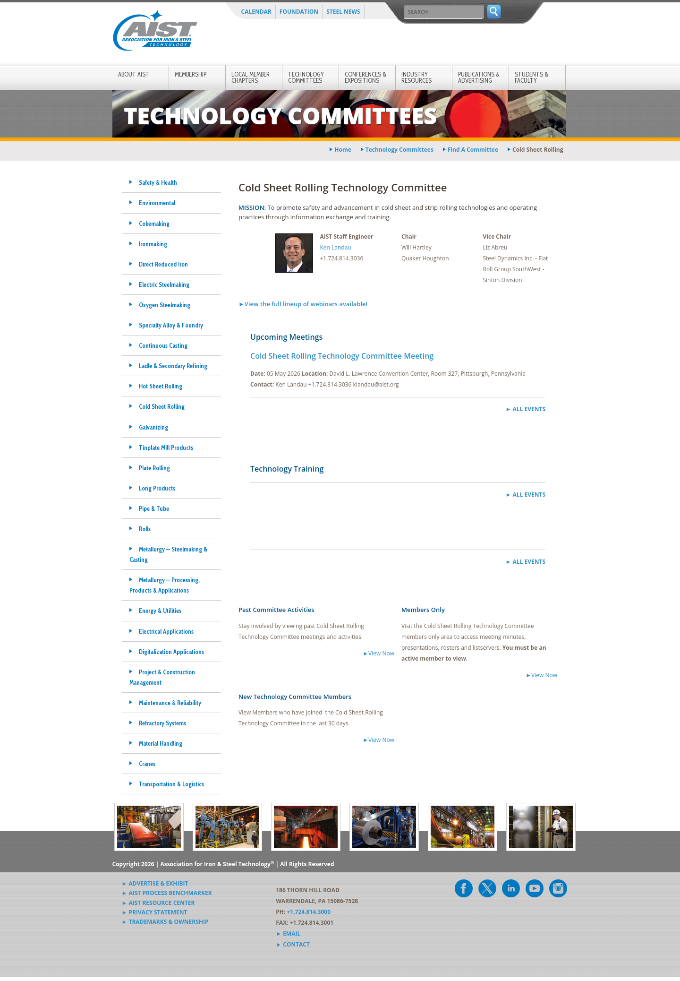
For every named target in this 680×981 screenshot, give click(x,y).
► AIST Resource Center (158, 903)
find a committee (473, 150)
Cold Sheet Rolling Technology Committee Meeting (342, 356)
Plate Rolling (154, 468)
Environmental (157, 203)
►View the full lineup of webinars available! (302, 304)
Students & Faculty (531, 77)
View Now (381, 653)
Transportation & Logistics (171, 784)
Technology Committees (306, 77)
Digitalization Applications (171, 651)
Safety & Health (158, 182)
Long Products (157, 488)
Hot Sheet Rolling (160, 386)
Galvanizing (153, 427)
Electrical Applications (166, 631)
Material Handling (160, 743)
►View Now (378, 740)
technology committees (400, 150)
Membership (190, 74)
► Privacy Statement (154, 912)
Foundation (299, 12)
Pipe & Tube (154, 508)
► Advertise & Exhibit (155, 883)
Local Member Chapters (250, 77)
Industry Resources (416, 77)
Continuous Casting (163, 345)
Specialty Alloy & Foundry (171, 325)
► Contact (293, 944)
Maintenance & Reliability (170, 702)
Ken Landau (335, 247)
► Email (288, 933)
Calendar (256, 12)
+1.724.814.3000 (309, 912)
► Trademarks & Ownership (165, 922)
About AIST (133, 74)
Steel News (343, 12)
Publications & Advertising (479, 77)
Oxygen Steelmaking (164, 305)
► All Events (525, 409)
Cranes (147, 763)
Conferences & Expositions (365, 77)
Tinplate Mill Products (166, 447)
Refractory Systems (162, 723)
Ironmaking (153, 244)
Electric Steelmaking (164, 284)
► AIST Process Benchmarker (167, 893)
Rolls (145, 529)
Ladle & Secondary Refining (173, 366)
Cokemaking (154, 223)
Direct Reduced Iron (163, 264)
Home (342, 150)
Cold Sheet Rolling (162, 406)
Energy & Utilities (160, 610)
